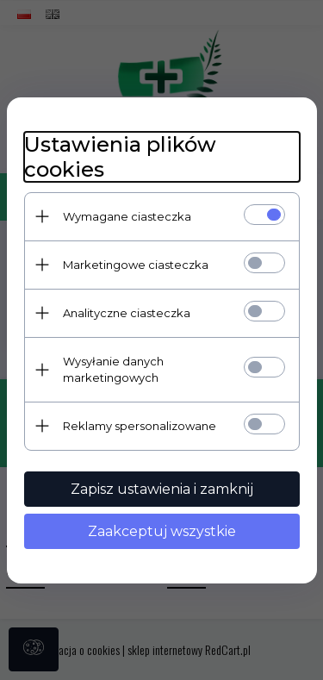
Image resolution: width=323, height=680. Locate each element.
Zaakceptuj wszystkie (162, 531)
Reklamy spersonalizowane (139, 426)
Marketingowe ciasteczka (135, 264)
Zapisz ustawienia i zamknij (162, 489)
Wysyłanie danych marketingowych (113, 369)
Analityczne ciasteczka (126, 313)
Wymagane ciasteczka (127, 216)
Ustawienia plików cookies (120, 157)
